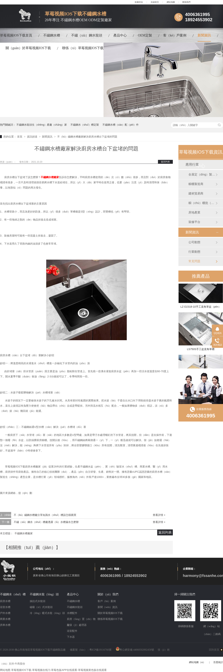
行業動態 (194, 251)
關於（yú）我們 (108, 594)
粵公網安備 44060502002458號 (135, 649)
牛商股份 (20, 663)
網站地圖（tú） (197, 662)
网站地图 (5, 669)
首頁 (20, 136)
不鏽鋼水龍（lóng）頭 (44, 594)
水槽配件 (72, 613)
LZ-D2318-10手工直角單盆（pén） (200, 307)
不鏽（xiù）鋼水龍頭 (86, 35)
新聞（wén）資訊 (107, 607)
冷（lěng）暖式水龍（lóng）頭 (47, 613)
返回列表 (165, 161)
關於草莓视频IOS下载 (110, 613)
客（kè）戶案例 (174, 35)
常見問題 (194, 261)
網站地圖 (171, 2)
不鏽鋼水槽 (51, 35)
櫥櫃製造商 (195, 184)
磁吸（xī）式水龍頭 (41, 607)
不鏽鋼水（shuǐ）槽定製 (84, 124)
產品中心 (120, 35)
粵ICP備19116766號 (100, 649)
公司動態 (194, 242)
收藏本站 (139, 2)
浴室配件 (72, 631)
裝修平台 (194, 222)
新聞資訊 (204, 35)
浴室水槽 (5, 607)
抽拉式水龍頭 (37, 601)
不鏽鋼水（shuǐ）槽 (13, 594)
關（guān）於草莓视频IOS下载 (28, 48)
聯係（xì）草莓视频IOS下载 (83, 48)
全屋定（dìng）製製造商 (202, 174)
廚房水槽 (5, 601)
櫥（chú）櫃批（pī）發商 (202, 203)
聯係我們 (186, 2)
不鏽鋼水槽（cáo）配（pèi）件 (120, 124)
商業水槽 (5, 619)
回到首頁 (214, 649)
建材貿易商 (195, 193)
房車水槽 (5, 625)
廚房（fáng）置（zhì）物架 (81, 620)
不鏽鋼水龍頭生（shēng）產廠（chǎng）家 (41, 124)
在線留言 (155, 2)
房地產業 (194, 212)
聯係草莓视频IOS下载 (110, 619)
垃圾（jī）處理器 (77, 625)
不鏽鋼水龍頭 (75, 607)
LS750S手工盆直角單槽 (200, 349)
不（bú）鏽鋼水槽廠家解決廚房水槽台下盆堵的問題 (87, 136)
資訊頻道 (32, 136)
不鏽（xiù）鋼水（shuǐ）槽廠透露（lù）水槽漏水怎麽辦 (46, 522)
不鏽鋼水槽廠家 (50, 177)
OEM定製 (145, 35)
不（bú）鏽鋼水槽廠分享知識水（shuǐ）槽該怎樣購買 (45, 514)
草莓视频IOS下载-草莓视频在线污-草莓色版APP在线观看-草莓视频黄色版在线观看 (59, 669)
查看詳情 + (159, 514)
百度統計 (218, 662)
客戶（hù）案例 (107, 601)
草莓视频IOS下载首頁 (16, 35)
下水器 (71, 637)
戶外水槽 (5, 613)
